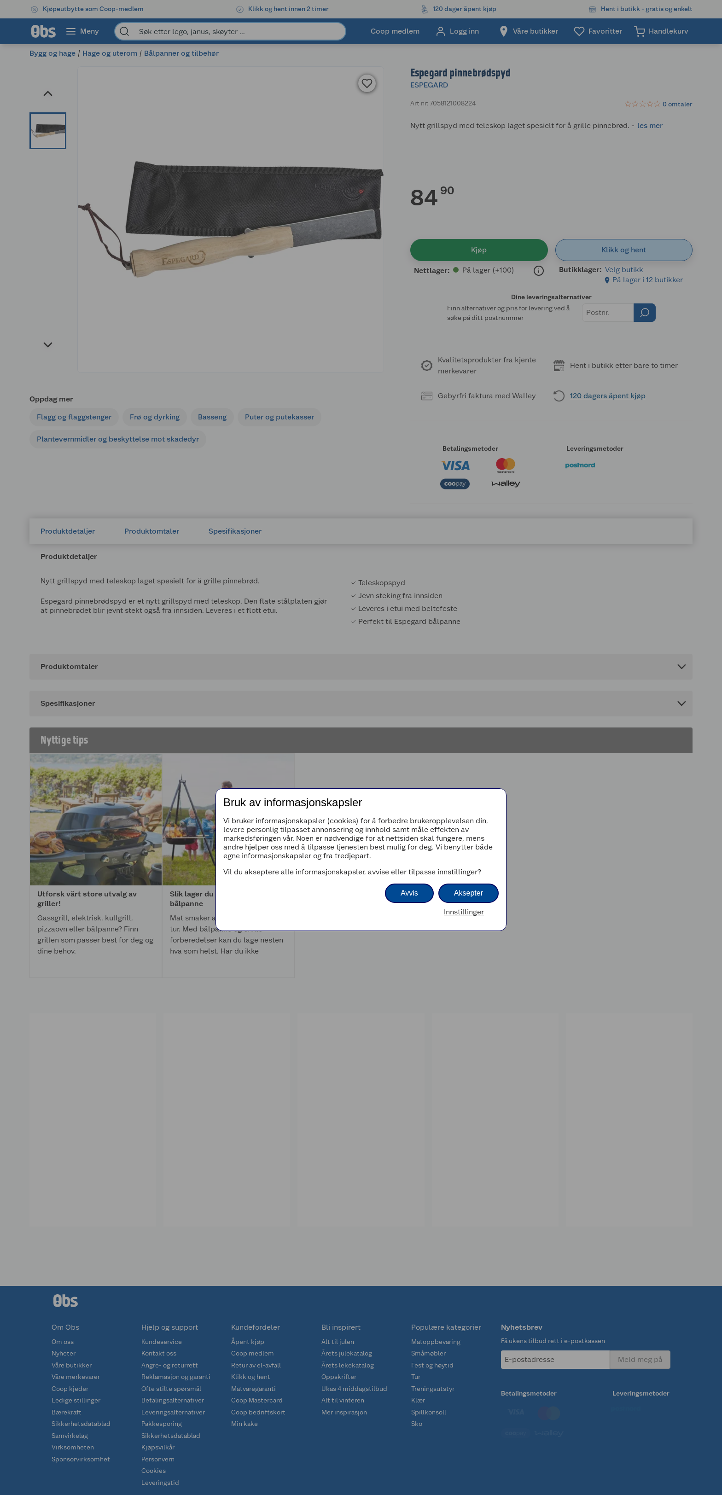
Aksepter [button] (468, 893)
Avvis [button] (409, 893)
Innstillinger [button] (464, 911)
